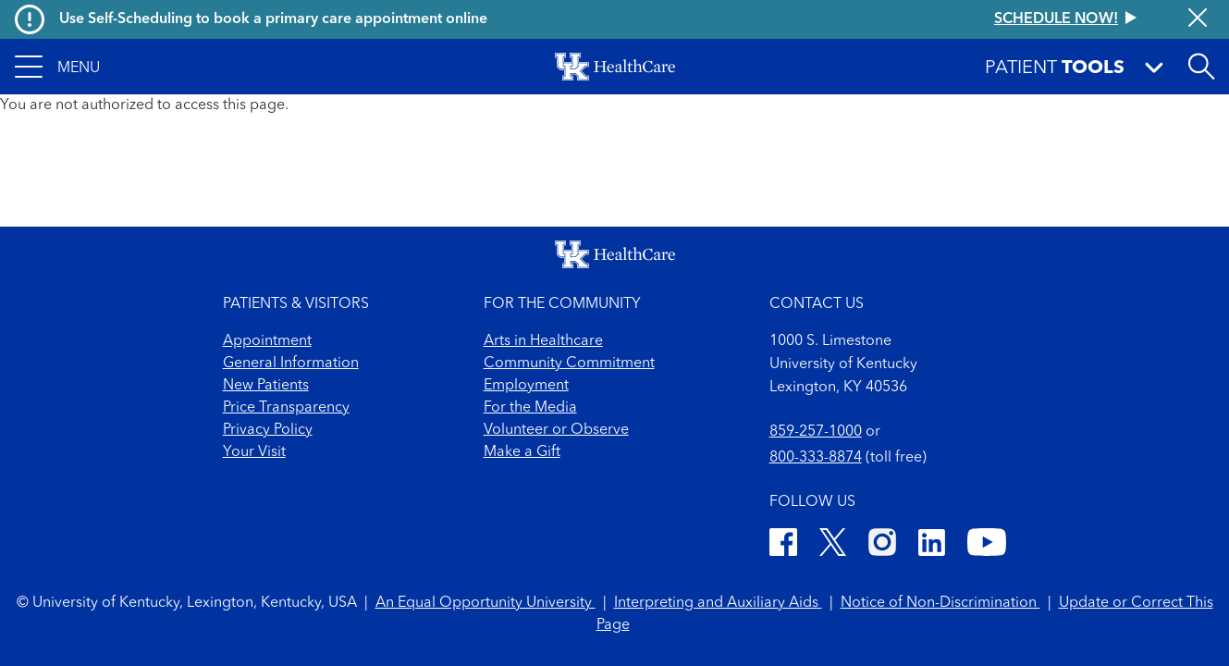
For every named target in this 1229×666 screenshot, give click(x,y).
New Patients (266, 385)
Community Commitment (569, 363)
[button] (57, 66)
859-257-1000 (815, 432)
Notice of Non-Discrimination (940, 603)
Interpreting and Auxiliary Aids (718, 603)
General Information (291, 363)
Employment (526, 385)
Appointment (267, 341)
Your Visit (254, 452)
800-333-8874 (815, 457)
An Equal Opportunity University (485, 603)
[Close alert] (1197, 19)
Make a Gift (522, 452)
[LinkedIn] (931, 545)
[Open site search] (1201, 66)
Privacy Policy (268, 430)
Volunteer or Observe (556, 430)
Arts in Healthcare (543, 341)
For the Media (530, 408)
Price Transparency (286, 408)
